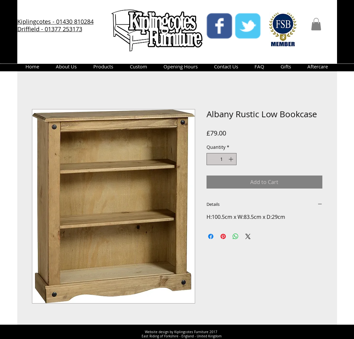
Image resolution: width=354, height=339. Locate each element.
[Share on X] (248, 236)
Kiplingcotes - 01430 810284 (55, 21)
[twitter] (248, 26)
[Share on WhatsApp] (235, 236)
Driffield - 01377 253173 (49, 29)
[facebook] (219, 26)
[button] (316, 24)
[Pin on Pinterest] (223, 236)
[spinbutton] (221, 159)
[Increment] (231, 159)
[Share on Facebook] (211, 236)
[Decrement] (212, 159)
